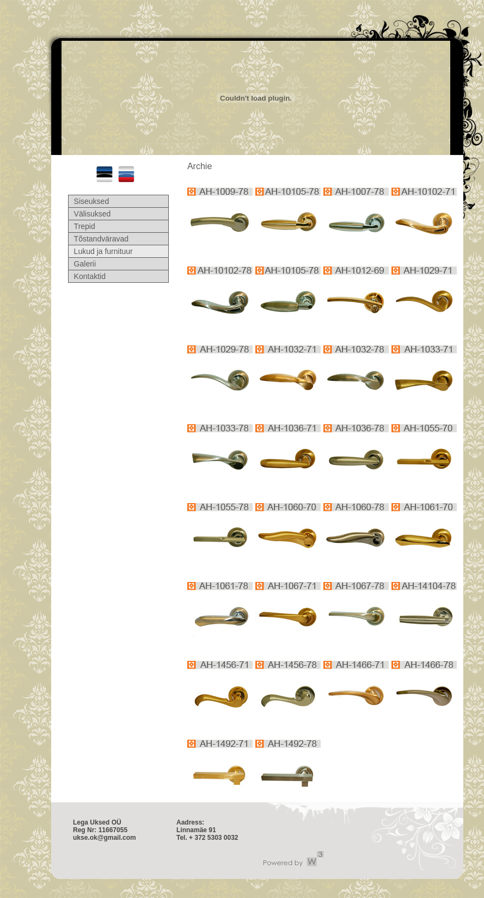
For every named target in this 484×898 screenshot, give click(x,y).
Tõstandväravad (101, 238)
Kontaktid (90, 276)
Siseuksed (91, 201)
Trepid (84, 226)
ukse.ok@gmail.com (104, 837)
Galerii (85, 263)
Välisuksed (92, 213)
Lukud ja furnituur (103, 251)
